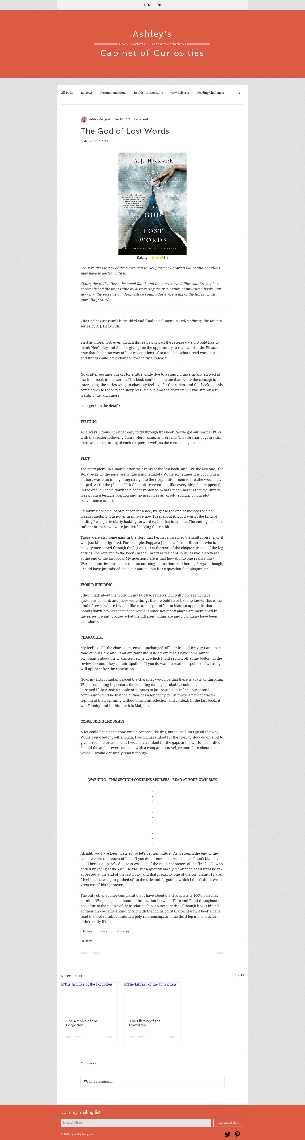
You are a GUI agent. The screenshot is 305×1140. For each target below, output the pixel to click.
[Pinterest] (237, 1134)
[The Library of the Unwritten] (152, 998)
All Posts (67, 92)
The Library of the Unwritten (144, 1023)
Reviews (87, 92)
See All (239, 975)
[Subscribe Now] (228, 1123)
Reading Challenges (210, 92)
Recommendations (113, 92)
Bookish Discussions (148, 92)
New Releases (180, 92)
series (103, 931)
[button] (239, 92)
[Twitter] (228, 1134)
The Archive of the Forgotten (82, 1023)
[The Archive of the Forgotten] (89, 998)
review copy (121, 931)
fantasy (88, 931)
